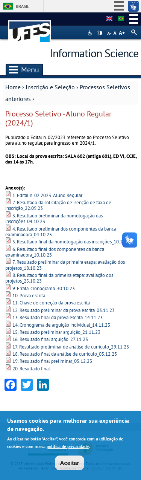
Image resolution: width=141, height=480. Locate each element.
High (99, 33)
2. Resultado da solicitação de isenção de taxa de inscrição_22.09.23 (58, 205)
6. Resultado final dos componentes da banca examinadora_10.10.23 (54, 252)
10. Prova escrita (28, 295)
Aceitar (69, 463)
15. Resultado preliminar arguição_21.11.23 (56, 332)
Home (13, 87)
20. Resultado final (31, 368)
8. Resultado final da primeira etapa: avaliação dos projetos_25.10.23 (59, 278)
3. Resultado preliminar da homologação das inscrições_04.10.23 (54, 218)
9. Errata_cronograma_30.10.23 (43, 288)
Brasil (22, 6)
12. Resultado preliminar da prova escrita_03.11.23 (63, 310)
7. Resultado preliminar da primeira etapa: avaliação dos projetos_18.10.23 (65, 265)
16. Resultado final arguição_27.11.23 (50, 339)
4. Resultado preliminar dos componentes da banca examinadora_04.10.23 (60, 232)
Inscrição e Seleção (50, 87)
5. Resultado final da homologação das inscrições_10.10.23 (72, 241)
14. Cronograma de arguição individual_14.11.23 (61, 325)
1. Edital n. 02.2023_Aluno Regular (47, 195)
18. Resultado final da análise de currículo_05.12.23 (64, 354)
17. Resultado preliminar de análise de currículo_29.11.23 (70, 347)
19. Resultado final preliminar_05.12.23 (52, 361)
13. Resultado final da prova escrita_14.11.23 (57, 317)
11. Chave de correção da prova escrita (51, 303)
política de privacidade (68, 447)
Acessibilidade (91, 33)
